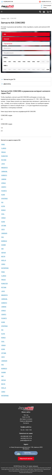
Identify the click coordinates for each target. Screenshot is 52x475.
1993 (19, 61)
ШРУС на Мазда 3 (16, 469)
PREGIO (3, 152)
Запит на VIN (26, 417)
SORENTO (4, 175)
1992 (14, 61)
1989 (47, 69)
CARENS (3, 179)
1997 (38, 61)
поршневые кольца (13, 467)
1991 (9, 61)
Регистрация (47, 5)
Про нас (26, 415)
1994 (23, 61)
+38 (8, 1)
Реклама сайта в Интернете (25, 472)
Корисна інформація (26, 421)
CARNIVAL (4, 171)
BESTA (3, 256)
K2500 (3, 194)
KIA (8, 18)
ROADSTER (4, 156)
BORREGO (4, 241)
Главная (3, 18)
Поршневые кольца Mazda (45, 467)
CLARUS (3, 148)
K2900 (3, 222)
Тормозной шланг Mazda (25, 469)
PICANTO (4, 191)
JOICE (3, 164)
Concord (6, 39)
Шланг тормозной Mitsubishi (37, 469)
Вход (45, 7)
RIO (2, 202)
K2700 (3, 206)
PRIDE (3, 144)
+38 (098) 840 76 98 (26, 436)
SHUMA (3, 245)
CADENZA (4, 233)
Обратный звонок (26, 458)
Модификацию (9, 53)
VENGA (3, 218)
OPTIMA (3, 225)
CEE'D (3, 229)
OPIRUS (3, 183)
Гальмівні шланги (5, 467)
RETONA (3, 160)
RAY (2, 249)
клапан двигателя (21, 467)
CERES (3, 264)
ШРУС (26, 467)
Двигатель (7, 48)
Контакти (26, 423)
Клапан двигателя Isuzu (6, 469)
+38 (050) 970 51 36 (26, 438)
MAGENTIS (4, 167)
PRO (2, 237)
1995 (28, 61)
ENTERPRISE (5, 268)
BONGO (3, 210)
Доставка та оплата (26, 419)
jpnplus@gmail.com (26, 440)
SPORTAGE (4, 198)
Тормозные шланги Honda (33, 467)
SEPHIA (3, 252)
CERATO (3, 187)
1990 (4, 61)
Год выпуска (8, 43)
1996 (33, 61)
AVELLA (3, 260)
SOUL (2, 214)
